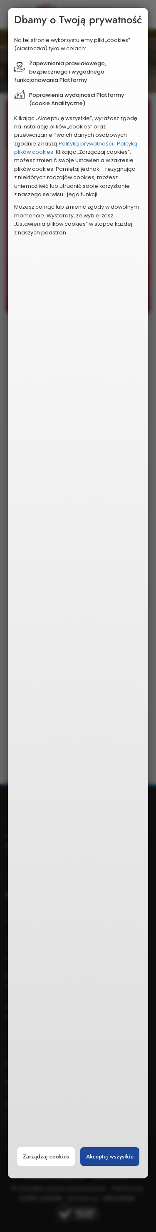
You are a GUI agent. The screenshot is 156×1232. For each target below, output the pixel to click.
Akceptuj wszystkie (110, 1157)
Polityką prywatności (86, 143)
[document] (78, 593)
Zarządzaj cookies (46, 1157)
